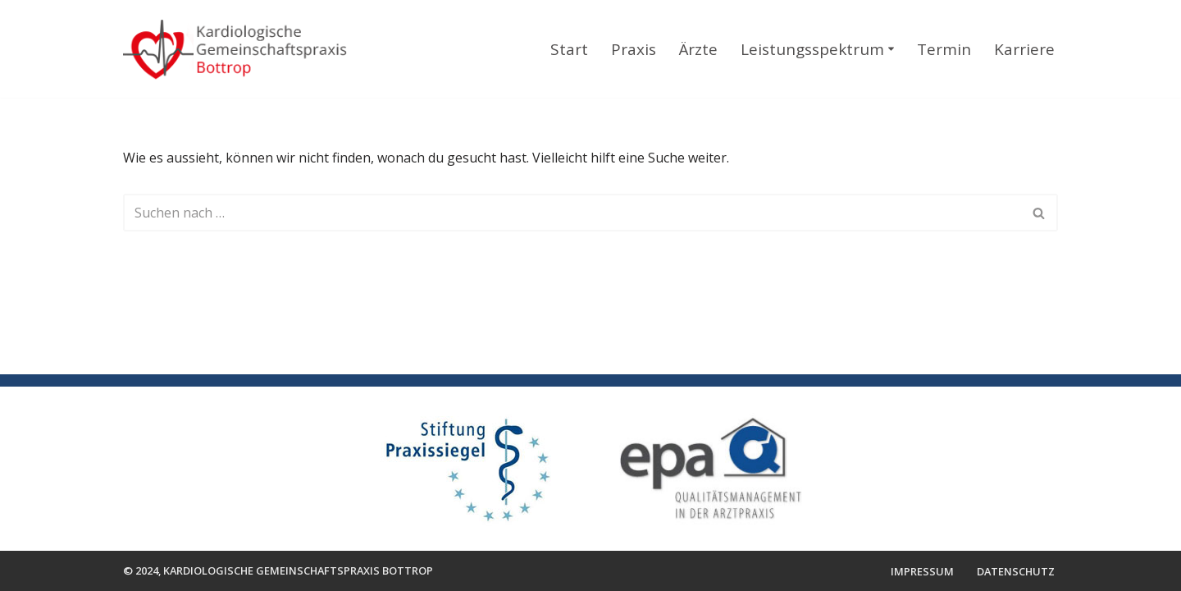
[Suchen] (572, 212)
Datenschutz (1016, 571)
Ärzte (698, 49)
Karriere (1024, 49)
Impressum (922, 571)
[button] (891, 49)
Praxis (633, 49)
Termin (944, 49)
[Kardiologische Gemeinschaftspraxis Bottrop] (244, 51)
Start (569, 49)
